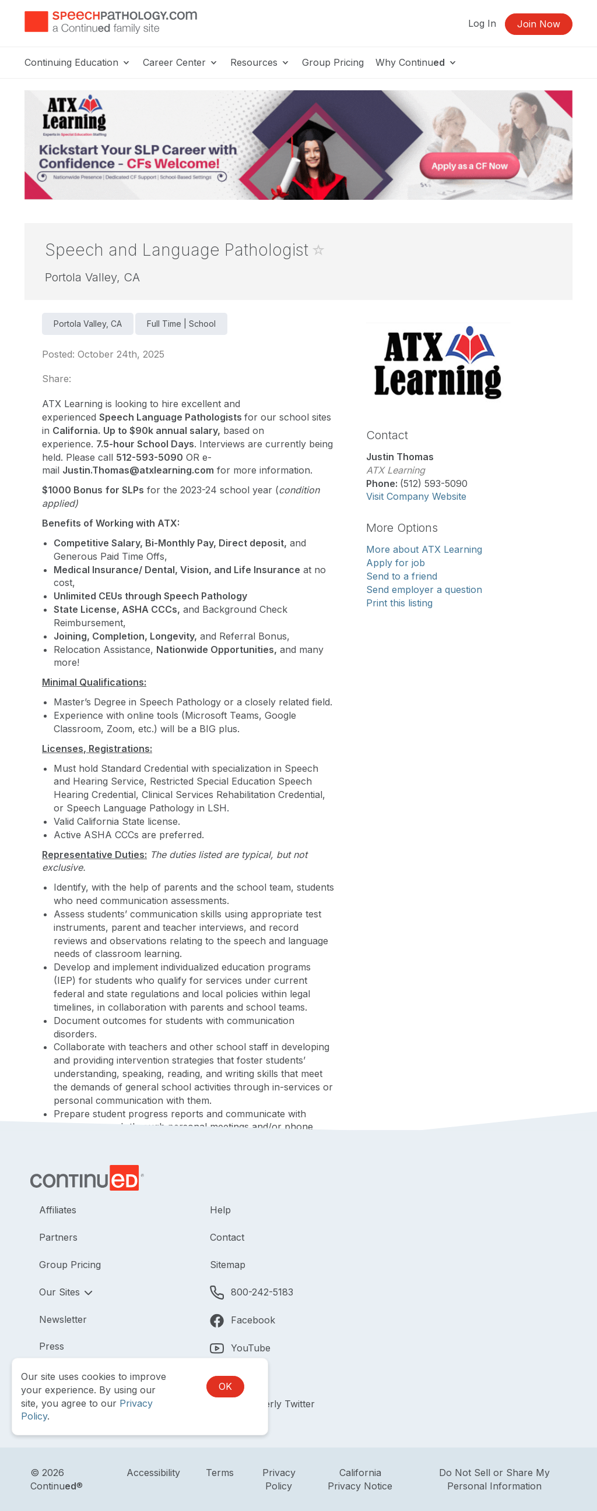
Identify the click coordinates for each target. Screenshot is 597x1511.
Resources (260, 62)
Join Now (538, 24)
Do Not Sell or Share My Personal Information (494, 1479)
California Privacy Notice (360, 1479)
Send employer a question (424, 589)
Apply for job (395, 563)
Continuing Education (77, 62)
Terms (220, 1472)
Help (220, 1210)
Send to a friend (401, 576)
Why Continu (416, 62)
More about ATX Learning (424, 549)
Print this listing (399, 603)
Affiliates (57, 1210)
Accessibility (153, 1472)
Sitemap (227, 1264)
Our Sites (61, 1292)
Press (51, 1346)
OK (225, 1386)
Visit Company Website (416, 496)
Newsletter (63, 1319)
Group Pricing (333, 62)
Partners (58, 1237)
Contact (227, 1237)
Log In (482, 23)
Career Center (181, 62)
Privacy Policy (279, 1479)
